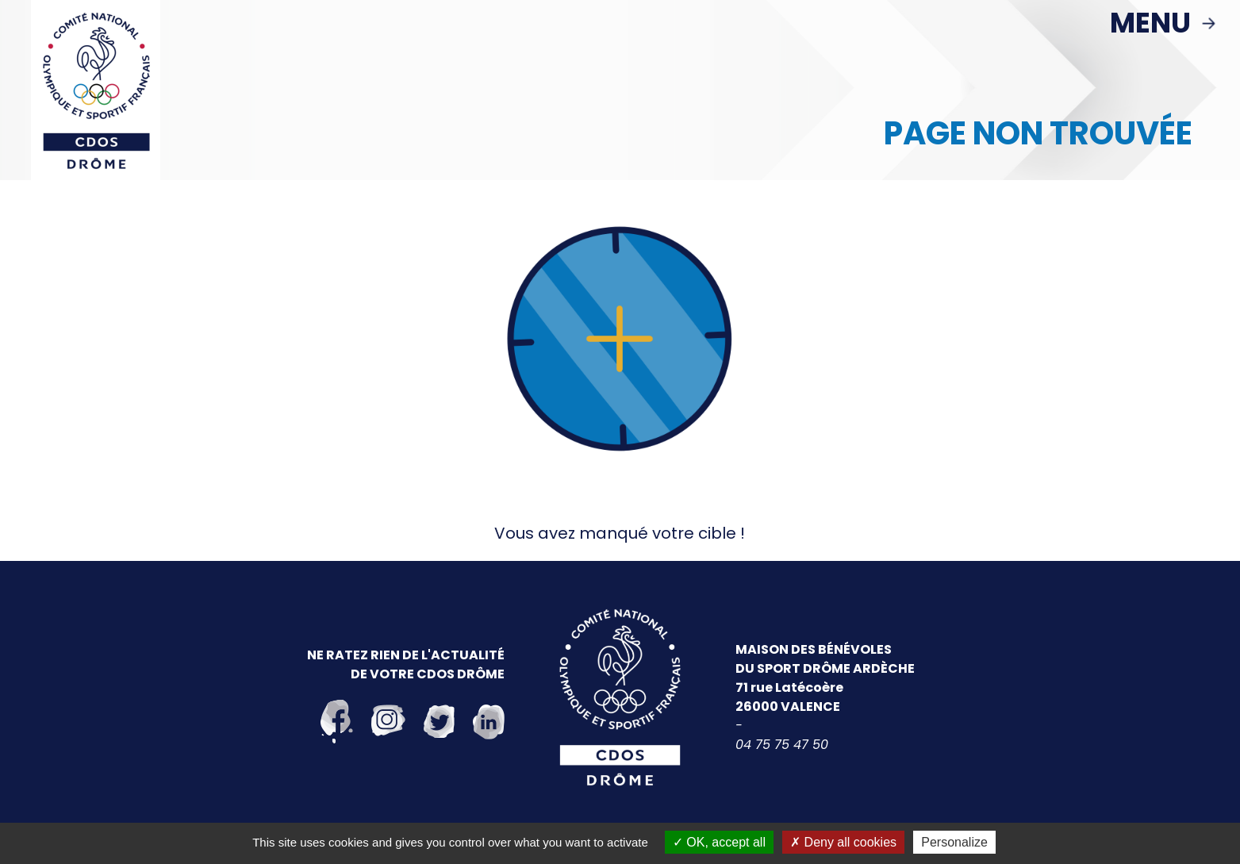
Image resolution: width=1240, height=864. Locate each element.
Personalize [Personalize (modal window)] (954, 842)
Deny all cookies (843, 842)
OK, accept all (719, 842)
